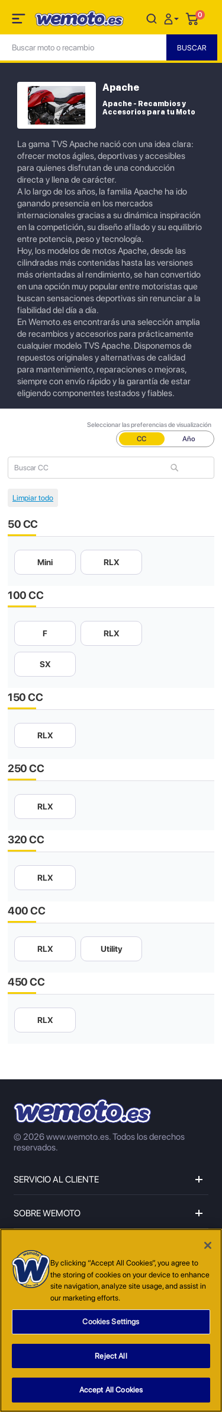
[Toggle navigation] (19, 20)
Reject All (111, 1356)
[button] (173, 18)
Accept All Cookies (111, 1390)
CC (141, 439)
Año (188, 439)
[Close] (208, 1246)
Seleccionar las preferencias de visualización (149, 425)
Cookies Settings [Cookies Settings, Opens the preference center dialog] (110, 1322)
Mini (45, 562)
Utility (112, 949)
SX (45, 664)
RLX (112, 562)
